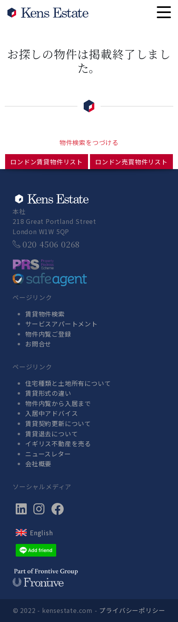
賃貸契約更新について (58, 423)
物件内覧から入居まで (58, 403)
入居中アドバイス (51, 413)
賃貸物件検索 (45, 313)
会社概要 (38, 463)
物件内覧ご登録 (48, 334)
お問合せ (38, 343)
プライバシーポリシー (132, 610)
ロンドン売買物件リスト (131, 161)
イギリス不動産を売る (58, 443)
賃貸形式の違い (48, 393)
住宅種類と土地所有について (68, 383)
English (41, 532)
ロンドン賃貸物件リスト (46, 161)
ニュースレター (48, 453)
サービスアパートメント (61, 323)
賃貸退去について (51, 433)
